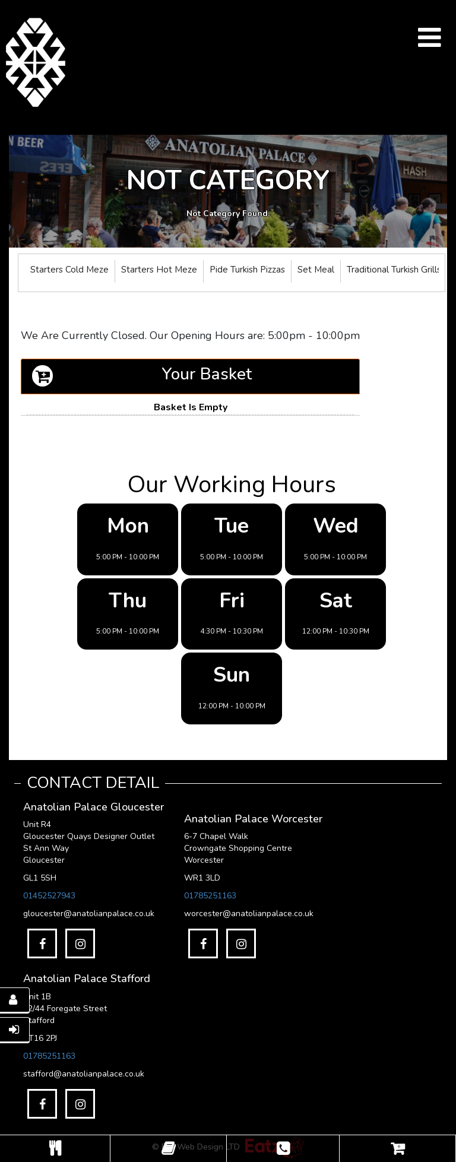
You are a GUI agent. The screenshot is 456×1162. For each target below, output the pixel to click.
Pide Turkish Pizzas (247, 270)
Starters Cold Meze (69, 270)
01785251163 (210, 895)
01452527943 (49, 895)
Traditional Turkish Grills (394, 270)
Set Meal (315, 270)
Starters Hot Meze (159, 270)
